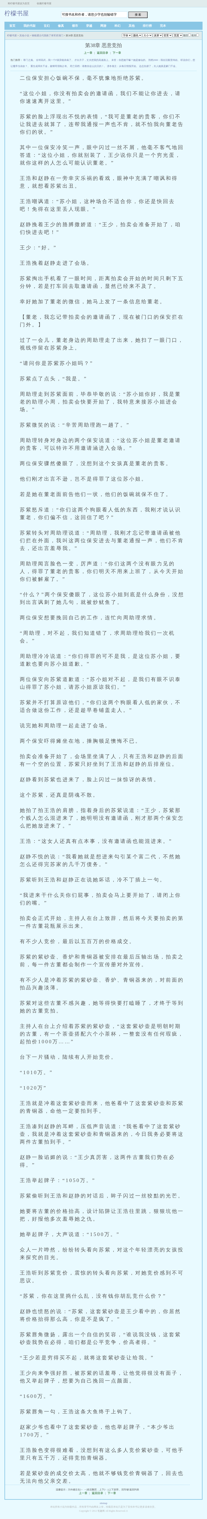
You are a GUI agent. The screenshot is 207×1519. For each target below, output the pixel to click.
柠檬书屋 (16, 13)
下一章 (117, 52)
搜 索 (138, 14)
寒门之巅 (28, 60)
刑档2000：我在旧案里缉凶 (162, 60)
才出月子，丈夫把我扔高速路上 (91, 60)
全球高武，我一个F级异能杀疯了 (53, 60)
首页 (12, 25)
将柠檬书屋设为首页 (19, 3)
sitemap (103, 1503)
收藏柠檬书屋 (44, 3)
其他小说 (24, 35)
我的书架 (29, 25)
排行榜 (147, 25)
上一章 (88, 52)
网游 (103, 25)
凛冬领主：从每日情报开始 (121, 66)
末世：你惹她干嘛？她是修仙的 (128, 60)
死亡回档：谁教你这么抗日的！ (87, 66)
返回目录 (102, 52)
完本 (163, 25)
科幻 (117, 25)
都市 (75, 25)
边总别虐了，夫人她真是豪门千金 (157, 66)
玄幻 (47, 25)
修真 (61, 25)
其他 (132, 25)
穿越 (89, 25)
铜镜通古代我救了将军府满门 (47, 35)
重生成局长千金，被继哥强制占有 (49, 66)
